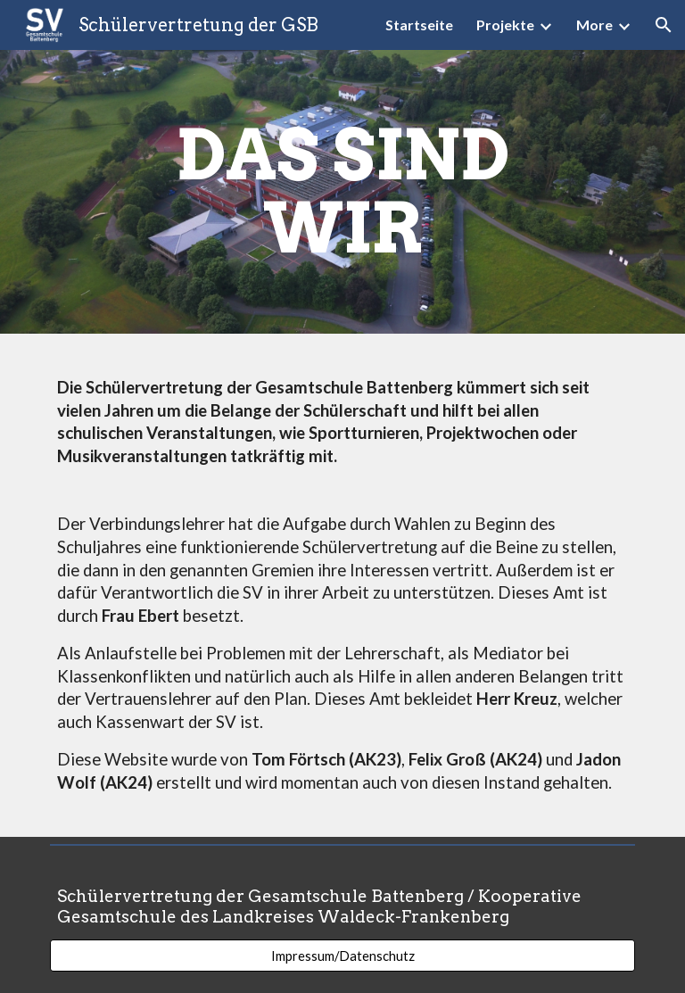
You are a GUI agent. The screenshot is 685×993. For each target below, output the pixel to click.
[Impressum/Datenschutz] (342, 955)
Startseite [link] (419, 24)
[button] (663, 25)
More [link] (594, 24)
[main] (342, 192)
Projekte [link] (505, 24)
